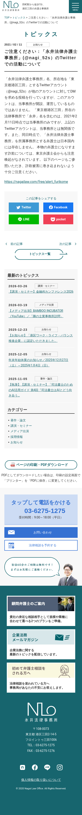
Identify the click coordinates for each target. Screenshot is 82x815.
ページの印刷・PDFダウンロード (42, 465)
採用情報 (16, 437)
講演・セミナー (46, 286)
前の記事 (16, 244)
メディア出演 (46, 305)
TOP (6, 17)
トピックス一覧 (40, 254)
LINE (24, 219)
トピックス (18, 17)
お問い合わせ (42, 532)
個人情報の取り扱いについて (41, 779)
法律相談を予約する (42, 545)
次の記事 (65, 244)
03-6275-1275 (44, 510)
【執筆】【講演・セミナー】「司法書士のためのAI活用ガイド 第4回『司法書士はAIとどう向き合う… (41, 390)
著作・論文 (46, 378)
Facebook (58, 207)
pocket (58, 219)
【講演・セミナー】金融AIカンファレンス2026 (41, 291)
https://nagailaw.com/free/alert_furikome (36, 182)
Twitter (23, 207)
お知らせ (38, 44)
